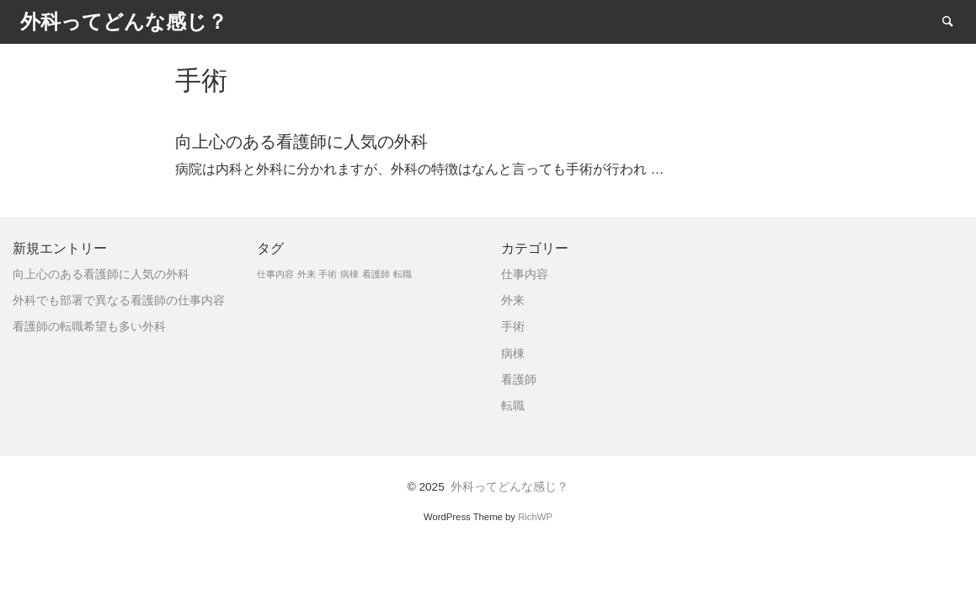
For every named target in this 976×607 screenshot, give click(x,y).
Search (955, 20)
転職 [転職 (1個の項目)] (402, 274)
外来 (513, 300)
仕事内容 (524, 274)
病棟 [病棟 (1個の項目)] (349, 274)
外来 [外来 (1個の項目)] (306, 274)
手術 (513, 326)
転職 (513, 406)
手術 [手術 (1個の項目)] (327, 274)
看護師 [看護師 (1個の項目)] (376, 274)
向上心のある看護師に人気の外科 (101, 274)
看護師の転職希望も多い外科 (89, 326)
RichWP (535, 517)
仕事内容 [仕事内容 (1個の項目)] (275, 274)
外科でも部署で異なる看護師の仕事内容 (119, 300)
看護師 (518, 379)
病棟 (513, 353)
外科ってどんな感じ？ (509, 487)
